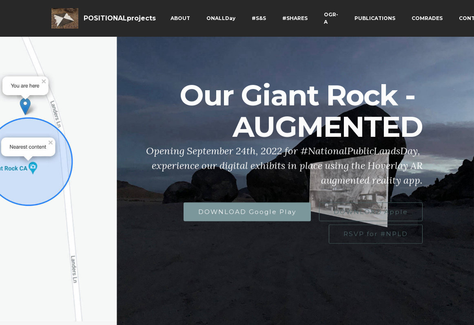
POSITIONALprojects (120, 18)
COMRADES (427, 18)
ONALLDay (220, 18)
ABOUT (180, 18)
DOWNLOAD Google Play (247, 212)
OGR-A (331, 18)
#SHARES (295, 18)
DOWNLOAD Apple (371, 212)
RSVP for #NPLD (375, 234)
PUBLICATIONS (374, 18)
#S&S (259, 18)
